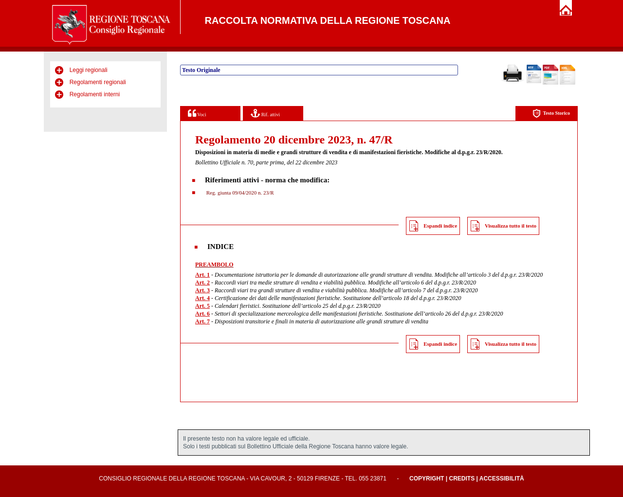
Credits (462, 478)
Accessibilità (501, 478)
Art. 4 (202, 298)
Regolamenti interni (95, 94)
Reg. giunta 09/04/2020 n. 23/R (239, 192)
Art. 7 (202, 321)
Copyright (426, 478)
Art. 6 (202, 313)
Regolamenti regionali (98, 82)
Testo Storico (551, 113)
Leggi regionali (89, 70)
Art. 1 (202, 274)
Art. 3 (202, 290)
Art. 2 (202, 282)
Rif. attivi (265, 113)
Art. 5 (202, 305)
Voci (197, 113)
